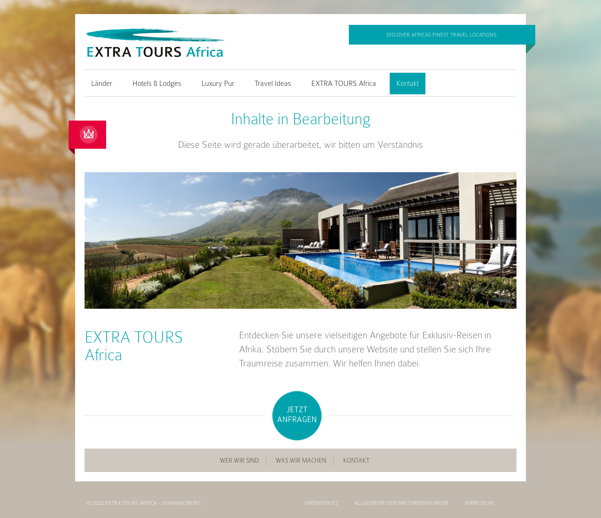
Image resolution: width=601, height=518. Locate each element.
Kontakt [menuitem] (407, 83)
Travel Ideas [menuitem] (272, 83)
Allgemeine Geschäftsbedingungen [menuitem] (401, 503)
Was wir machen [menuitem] (301, 460)
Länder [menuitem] (101, 83)
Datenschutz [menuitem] (321, 503)
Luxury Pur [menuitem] (217, 83)
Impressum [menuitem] (479, 503)
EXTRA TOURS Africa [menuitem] (343, 83)
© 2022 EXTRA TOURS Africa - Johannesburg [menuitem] (144, 503)
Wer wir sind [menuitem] (239, 460)
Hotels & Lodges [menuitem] (156, 83)
